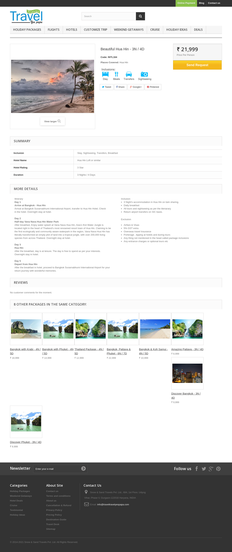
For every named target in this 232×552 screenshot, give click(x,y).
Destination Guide (56, 519)
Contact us (214, 3)
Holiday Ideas (176, 30)
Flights (53, 30)
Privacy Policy (54, 510)
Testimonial (16, 510)
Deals (198, 30)
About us (51, 500)
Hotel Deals (16, 500)
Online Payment (186, 3)
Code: (104, 57)
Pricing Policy (54, 514)
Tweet (106, 87)
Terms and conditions (58, 496)
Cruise (155, 30)
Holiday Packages (27, 30)
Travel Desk (52, 524)
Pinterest (153, 87)
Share (121, 87)
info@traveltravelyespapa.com (113, 504)
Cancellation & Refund (58, 505)
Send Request (197, 65)
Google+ (136, 87)
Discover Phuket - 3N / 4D (25, 442)
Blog (201, 3)
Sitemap (50, 529)
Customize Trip (95, 30)
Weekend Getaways (129, 30)
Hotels (71, 30)
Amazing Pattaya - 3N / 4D (187, 349)
